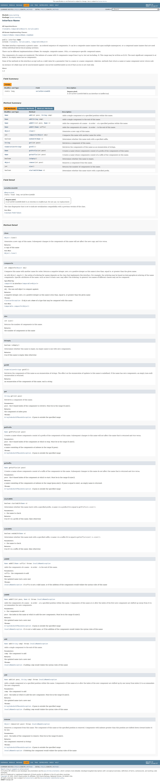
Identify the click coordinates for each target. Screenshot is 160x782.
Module (12, 5)
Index (51, 5)
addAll (31, 123)
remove (31, 162)
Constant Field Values (12, 213)
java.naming (14, 15)
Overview (4, 5)
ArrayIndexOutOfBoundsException (17, 417)
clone (31, 131)
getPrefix (33, 150)
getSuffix (33, 154)
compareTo (33, 135)
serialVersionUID (43, 91)
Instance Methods (26, 108)
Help (56, 5)
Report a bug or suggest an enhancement (15, 769)
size (31, 166)
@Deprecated (9, 192)
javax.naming (15, 17)
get (30, 143)
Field (17, 9)
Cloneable (6, 29)
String (44, 115)
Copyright (4, 776)
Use (31, 5)
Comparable (15, 29)
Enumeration (9, 147)
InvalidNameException (42, 563)
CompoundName (20, 35)
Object (23, 29)
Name (6, 115)
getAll (31, 147)
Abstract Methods (45, 108)
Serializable (33, 29)
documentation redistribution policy (52, 778)
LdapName (29, 35)
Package (19, 5)
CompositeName (8, 35)
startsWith (33, 170)
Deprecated (43, 5)
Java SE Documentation (52, 771)
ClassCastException (12, 300)
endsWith (32, 139)
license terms (102, 1)
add (30, 115)
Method (29, 9)
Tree (36, 5)
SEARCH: (108, 9)
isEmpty (32, 158)
